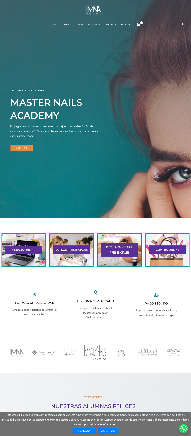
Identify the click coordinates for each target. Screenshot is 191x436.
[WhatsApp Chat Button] (183, 428)
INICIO (57, 24)
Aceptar (108, 430)
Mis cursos (94, 24)
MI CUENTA (109, 24)
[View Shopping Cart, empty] (135, 24)
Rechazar (84, 430)
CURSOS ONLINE (23, 250)
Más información (106, 424)
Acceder (122, 24)
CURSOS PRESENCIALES (71, 250)
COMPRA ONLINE (167, 250)
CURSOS (79, 24)
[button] (183, 24)
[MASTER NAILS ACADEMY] (94, 9)
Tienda (67, 24)
